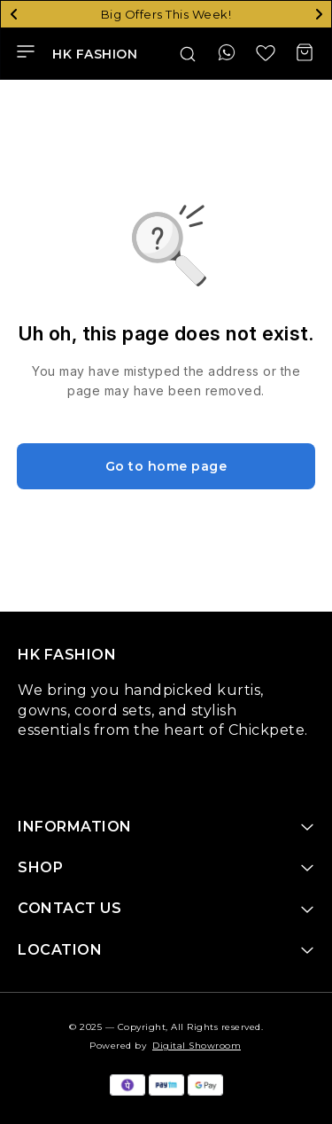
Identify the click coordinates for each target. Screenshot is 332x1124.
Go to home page (166, 466)
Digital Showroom (196, 1045)
